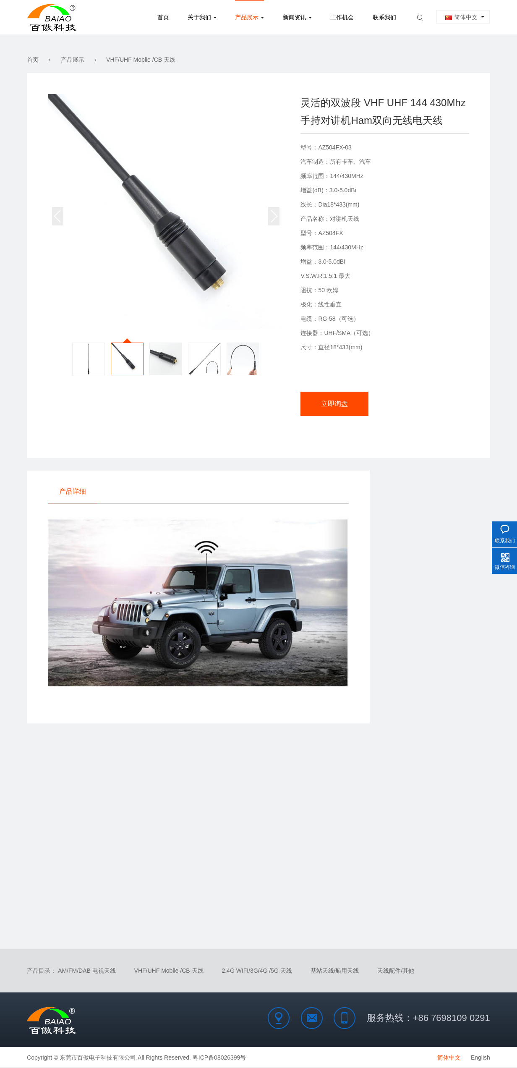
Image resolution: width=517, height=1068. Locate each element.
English (480, 1057)
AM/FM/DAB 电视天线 (87, 970)
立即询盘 (334, 403)
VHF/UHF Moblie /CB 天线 (140, 59)
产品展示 (246, 17)
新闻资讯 (294, 17)
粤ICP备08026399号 (219, 1057)
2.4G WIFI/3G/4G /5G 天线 (257, 970)
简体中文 (461, 17)
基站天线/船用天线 (335, 970)
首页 (163, 17)
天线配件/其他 (395, 970)
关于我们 (199, 17)
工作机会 (342, 17)
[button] (273, 216)
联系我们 (384, 17)
